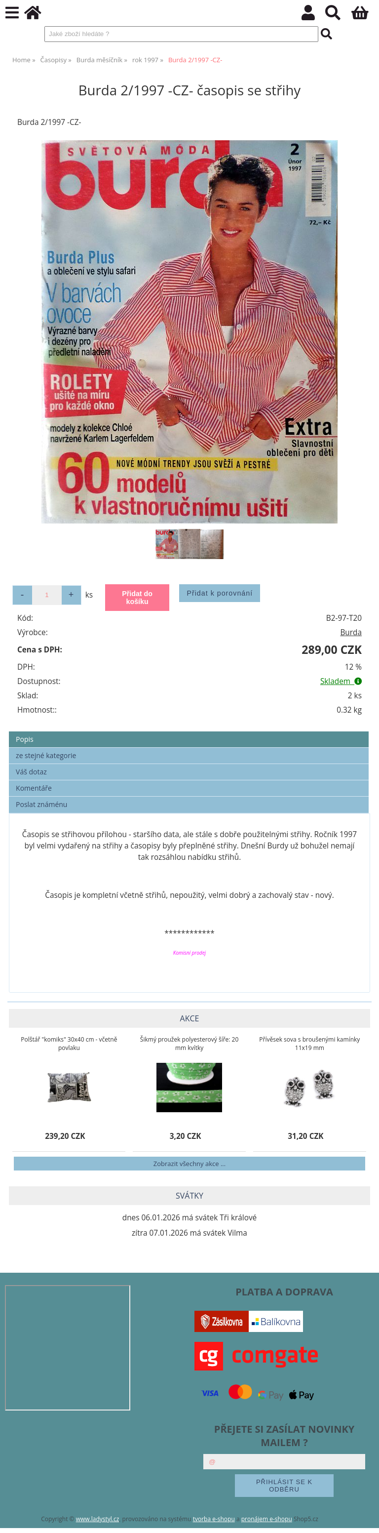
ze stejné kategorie (46, 755)
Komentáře (34, 788)
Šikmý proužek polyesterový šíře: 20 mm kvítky (189, 1043)
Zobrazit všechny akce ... (189, 1163)
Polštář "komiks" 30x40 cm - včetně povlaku (69, 1043)
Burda (351, 632)
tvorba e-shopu (214, 1519)
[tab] (189, 731)
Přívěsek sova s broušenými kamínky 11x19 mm (309, 1043)
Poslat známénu (41, 804)
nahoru (364, 1518)
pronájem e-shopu (266, 1519)
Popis (25, 739)
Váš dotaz (31, 771)
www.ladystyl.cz (97, 1519)
